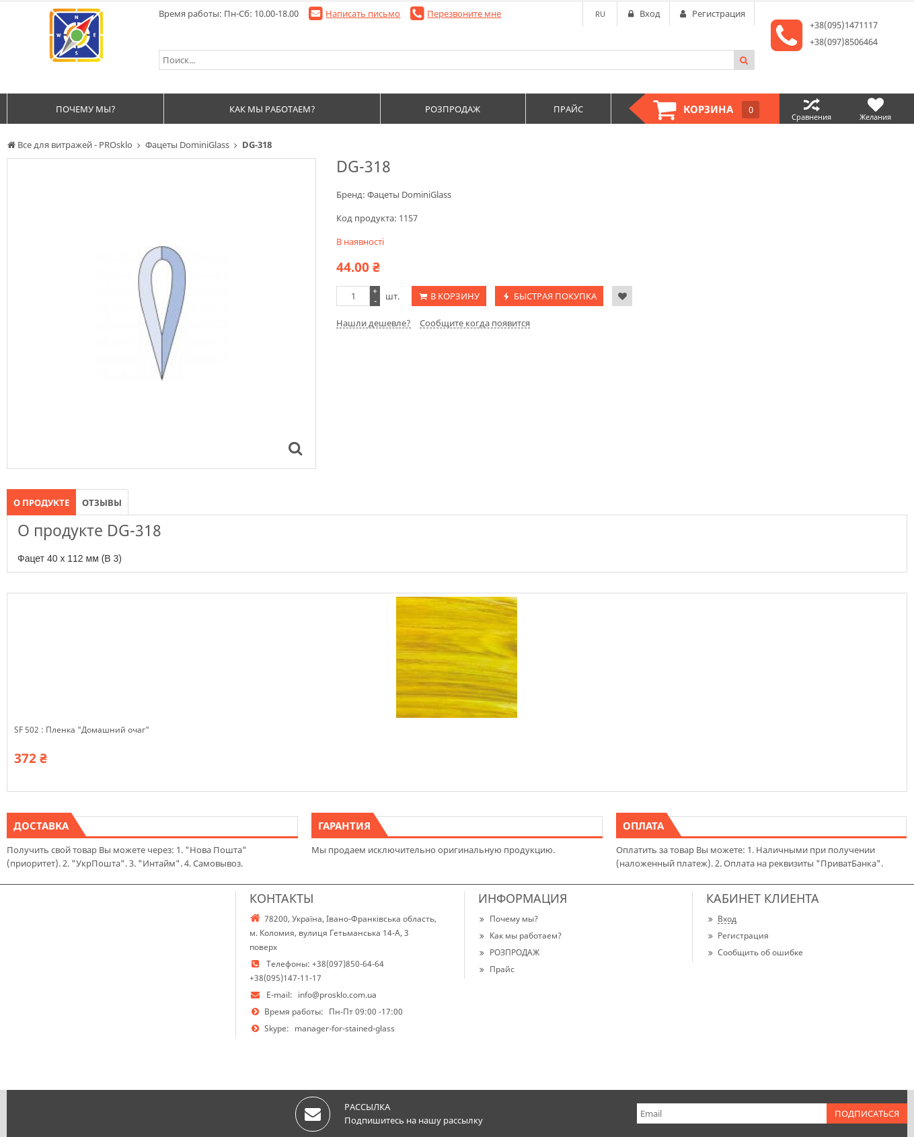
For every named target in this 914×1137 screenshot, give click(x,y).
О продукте (41, 503)
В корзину (455, 296)
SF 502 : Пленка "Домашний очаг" (81, 730)
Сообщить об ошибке (754, 952)
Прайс (496, 969)
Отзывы (102, 503)
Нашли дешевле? (373, 323)
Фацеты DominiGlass (409, 194)
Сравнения (811, 109)
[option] (161, 313)
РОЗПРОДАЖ (508, 952)
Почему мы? (508, 918)
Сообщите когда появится (475, 323)
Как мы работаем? (520, 935)
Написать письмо (363, 13)
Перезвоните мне (464, 13)
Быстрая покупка (555, 296)
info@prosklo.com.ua (337, 994)
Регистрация (737, 935)
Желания (875, 109)
